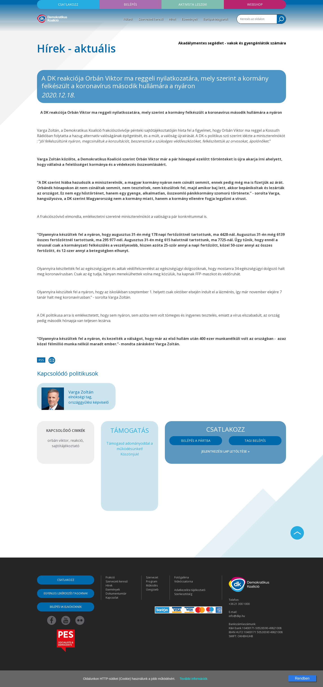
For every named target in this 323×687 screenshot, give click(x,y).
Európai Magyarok (215, 19)
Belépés (130, 4)
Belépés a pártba (195, 440)
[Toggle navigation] (40, 29)
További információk (193, 678)
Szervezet (152, 577)
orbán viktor (58, 440)
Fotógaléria (181, 577)
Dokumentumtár (116, 593)
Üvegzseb (152, 589)
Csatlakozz (68, 4)
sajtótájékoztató (65, 445)
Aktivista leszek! (193, 4)
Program (151, 581)
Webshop (255, 4)
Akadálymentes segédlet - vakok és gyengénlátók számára (232, 43)
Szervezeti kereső (150, 19)
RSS (41, 360)
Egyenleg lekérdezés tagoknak (66, 593)
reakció (76, 440)
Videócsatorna (183, 581)
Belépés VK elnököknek (66, 607)
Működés (152, 585)
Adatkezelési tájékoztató (189, 590)
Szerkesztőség (183, 594)
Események (190, 19)
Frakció (110, 577)
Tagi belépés (255, 440)
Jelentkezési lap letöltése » (225, 451)
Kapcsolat (112, 597)
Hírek (172, 19)
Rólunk (128, 19)
